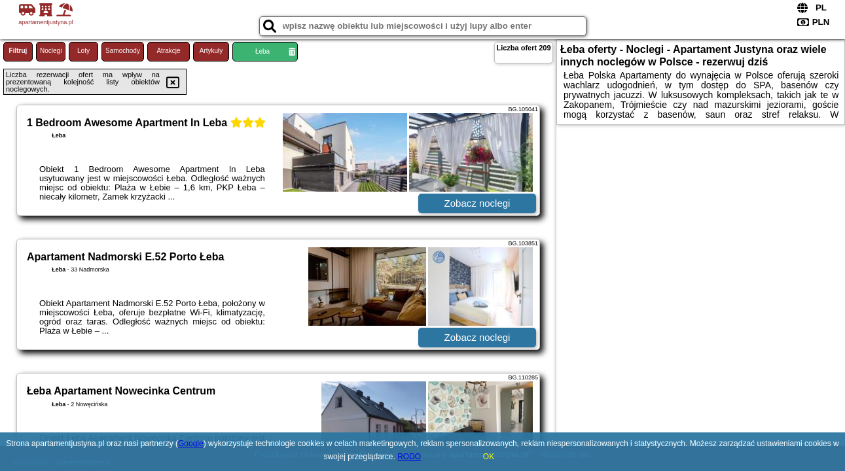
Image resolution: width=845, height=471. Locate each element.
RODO (409, 456)
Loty (83, 50)
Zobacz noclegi (477, 203)
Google (191, 443)
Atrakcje (168, 50)
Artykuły (211, 50)
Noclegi (51, 50)
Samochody (122, 50)
